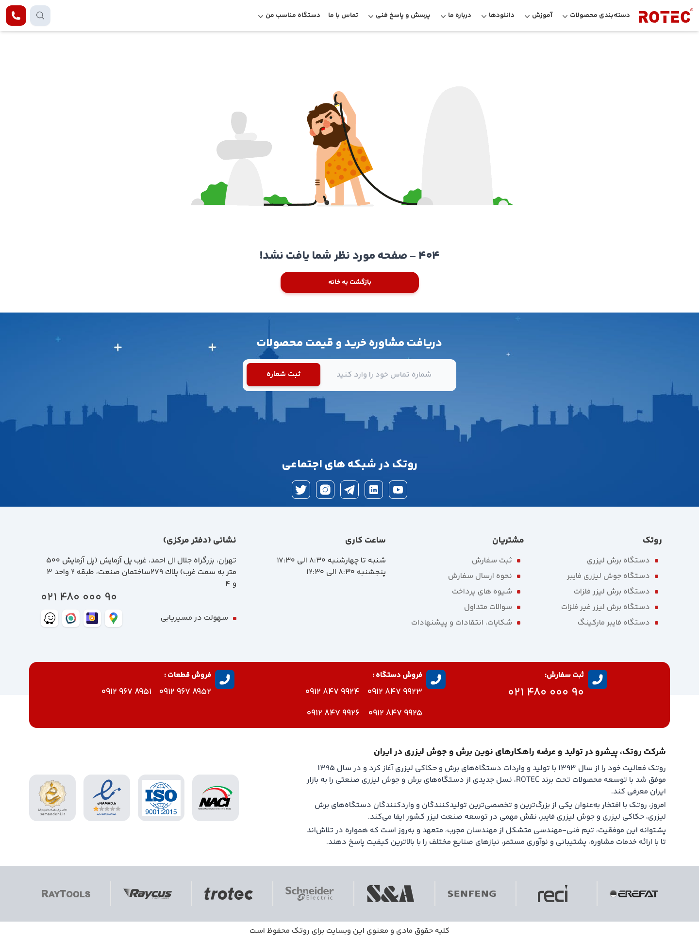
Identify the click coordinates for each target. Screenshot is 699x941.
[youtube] (398, 489)
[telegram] (349, 489)
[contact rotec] (16, 15)
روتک (301, 931)
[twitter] (301, 489)
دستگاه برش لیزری (618, 561)
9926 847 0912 (333, 713)
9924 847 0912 (332, 692)
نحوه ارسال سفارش (480, 576)
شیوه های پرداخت (482, 592)
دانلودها (502, 15)
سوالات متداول (488, 607)
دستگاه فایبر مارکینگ (614, 623)
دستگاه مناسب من (293, 15)
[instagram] (325, 489)
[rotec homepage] (666, 15)
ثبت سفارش (492, 561)
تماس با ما (343, 15)
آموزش (542, 15)
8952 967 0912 (185, 692)
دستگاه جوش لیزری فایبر (608, 576)
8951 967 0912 (126, 692)
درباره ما (459, 15)
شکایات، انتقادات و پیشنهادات (461, 623)
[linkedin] (374, 489)
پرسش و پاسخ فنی (403, 15)
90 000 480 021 (79, 598)
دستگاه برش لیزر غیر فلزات (605, 607)
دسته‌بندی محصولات (600, 15)
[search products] (40, 15)
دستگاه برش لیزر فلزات (612, 592)
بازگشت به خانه (349, 282)
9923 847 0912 (394, 692)
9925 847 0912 (395, 713)
